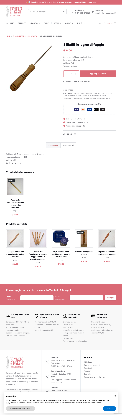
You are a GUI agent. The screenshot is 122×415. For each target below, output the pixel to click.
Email (59, 297)
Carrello (87, 374)
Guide (69, 23)
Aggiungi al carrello (98, 74)
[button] (115, 396)
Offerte (22, 23)
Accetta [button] (109, 408)
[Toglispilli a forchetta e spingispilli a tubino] (107, 238)
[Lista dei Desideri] (100, 23)
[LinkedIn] (75, 134)
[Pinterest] (71, 134)
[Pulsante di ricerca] (64, 11)
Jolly (46, 23)
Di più (81, 23)
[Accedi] (104, 23)
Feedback (88, 368)
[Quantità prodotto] (71, 73)
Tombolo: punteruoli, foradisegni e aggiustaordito (87, 98)
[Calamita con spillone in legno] (84, 238)
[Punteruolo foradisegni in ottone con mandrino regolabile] (15, 187)
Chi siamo (88, 362)
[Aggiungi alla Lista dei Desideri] (76, 81)
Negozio (35, 23)
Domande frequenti (92, 365)
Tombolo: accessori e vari (95, 96)
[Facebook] (64, 134)
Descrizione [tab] (53, 145)
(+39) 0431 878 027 (82, 13)
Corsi (58, 23)
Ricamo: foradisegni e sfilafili (88, 93)
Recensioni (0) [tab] (68, 145)
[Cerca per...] (45, 11)
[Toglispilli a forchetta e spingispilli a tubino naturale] (15, 238)
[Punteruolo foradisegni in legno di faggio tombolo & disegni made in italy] (38, 238)
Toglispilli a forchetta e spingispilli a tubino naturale (15, 254)
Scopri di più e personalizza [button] (20, 408)
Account (87, 371)
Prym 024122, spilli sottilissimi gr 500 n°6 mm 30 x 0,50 (61, 254)
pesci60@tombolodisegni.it (105, 13)
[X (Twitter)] (68, 134)
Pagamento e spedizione (94, 377)
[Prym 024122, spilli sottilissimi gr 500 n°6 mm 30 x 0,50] (61, 238)
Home (10, 23)
